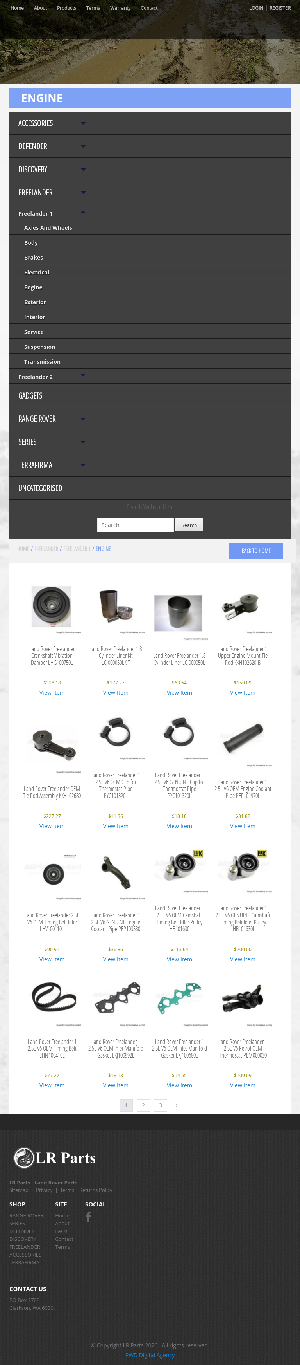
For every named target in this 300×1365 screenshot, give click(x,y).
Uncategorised (40, 488)
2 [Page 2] (143, 1105)
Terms (93, 8)
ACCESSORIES (35, 123)
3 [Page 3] (160, 1105)
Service (34, 332)
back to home (256, 550)
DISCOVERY (32, 169)
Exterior (35, 302)
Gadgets (30, 395)
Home (17, 8)
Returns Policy (95, 1189)
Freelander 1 (35, 213)
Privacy (44, 1189)
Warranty (120, 8)
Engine (33, 287)
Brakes (33, 257)
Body (31, 242)
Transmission (42, 361)
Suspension (39, 346)
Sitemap (19, 1189)
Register (280, 8)
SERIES (27, 442)
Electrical (36, 272)
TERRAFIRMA (35, 465)
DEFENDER (32, 146)
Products (66, 8)
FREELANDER (35, 192)
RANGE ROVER (36, 418)
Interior (34, 317)
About (40, 8)
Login (256, 8)
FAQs (61, 1231)
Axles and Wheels (48, 227)
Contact (149, 8)
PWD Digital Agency (150, 1355)
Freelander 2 (35, 377)
